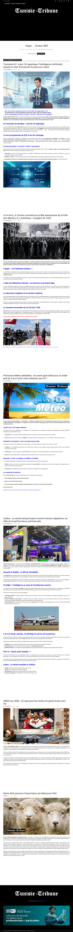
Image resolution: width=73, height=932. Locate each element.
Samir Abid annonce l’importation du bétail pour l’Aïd (30, 793)
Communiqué (7, 706)
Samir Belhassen (8, 69)
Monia (6, 795)
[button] (55, 0)
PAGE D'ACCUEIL (41, 53)
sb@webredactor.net (40, 901)
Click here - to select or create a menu (14, 3)
